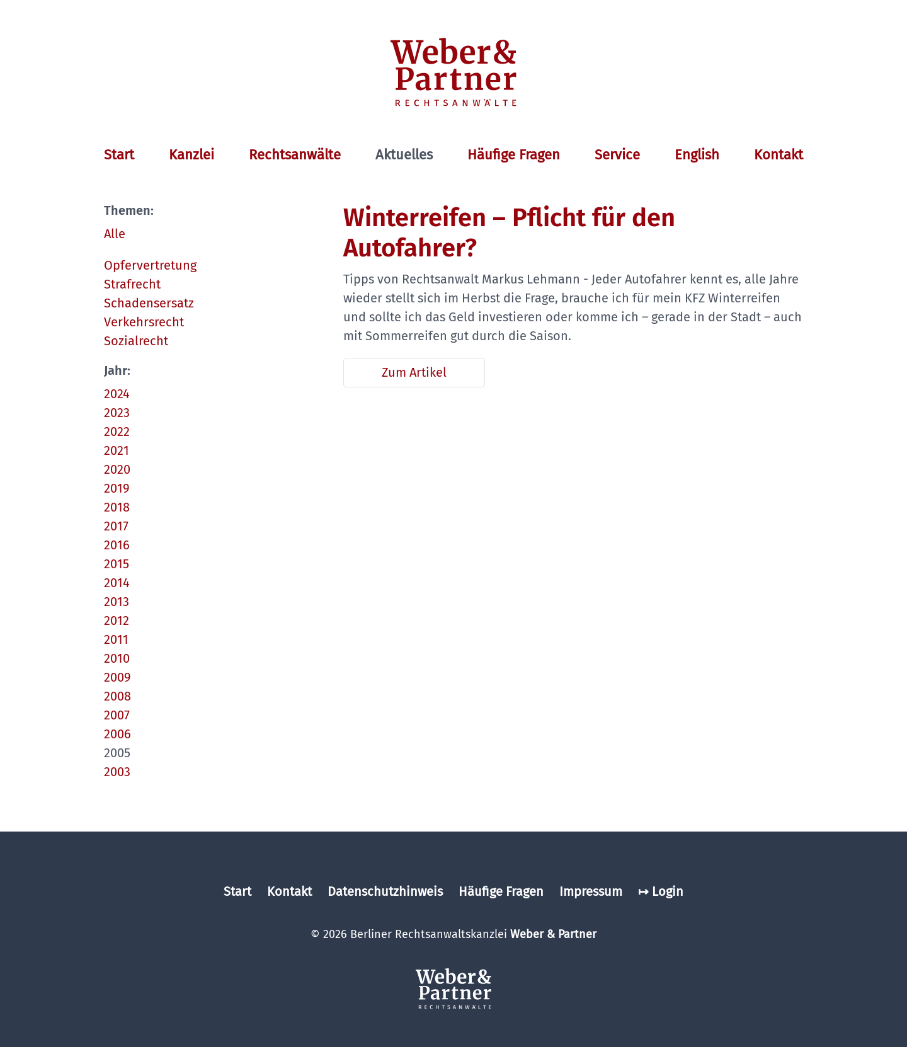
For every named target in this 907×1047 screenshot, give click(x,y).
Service (617, 154)
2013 (116, 601)
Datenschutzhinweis (385, 891)
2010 (117, 658)
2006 (117, 733)
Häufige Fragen (513, 154)
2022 (117, 431)
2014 (117, 582)
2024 (117, 393)
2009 (117, 677)
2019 (117, 488)
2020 (117, 469)
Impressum (590, 891)
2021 (116, 450)
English (697, 154)
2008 (117, 696)
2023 (117, 412)
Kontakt (778, 154)
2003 (117, 771)
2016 (117, 544)
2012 (116, 620)
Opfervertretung (150, 265)
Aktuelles (404, 154)
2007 (117, 715)
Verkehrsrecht (144, 321)
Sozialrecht (136, 340)
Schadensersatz (149, 303)
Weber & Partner (553, 934)
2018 (117, 507)
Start (119, 154)
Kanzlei (191, 154)
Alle (114, 233)
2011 (116, 639)
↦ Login (660, 891)
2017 (116, 526)
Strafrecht (132, 284)
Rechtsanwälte (295, 154)
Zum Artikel (414, 372)
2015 (116, 563)
